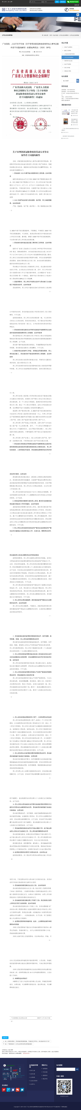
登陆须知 (63, 1)
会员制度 (32, 1077)
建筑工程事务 (67, 50)
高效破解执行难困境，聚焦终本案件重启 (74, 121)
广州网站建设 (63, 1106)
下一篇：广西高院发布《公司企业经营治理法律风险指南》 (18, 1044)
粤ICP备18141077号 (49, 1106)
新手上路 (32, 1070)
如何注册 (32, 1074)
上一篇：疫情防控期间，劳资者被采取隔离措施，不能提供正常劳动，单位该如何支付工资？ (26, 1041)
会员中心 (32, 1084)
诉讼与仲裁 (66, 67)
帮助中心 (45, 1065)
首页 (51, 35)
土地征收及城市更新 (69, 54)
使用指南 (44, 1068)
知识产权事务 (67, 64)
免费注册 (76, 5)
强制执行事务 (67, 71)
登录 (57, 1)
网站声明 (44, 1078)
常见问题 (44, 1072)
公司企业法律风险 (74, 35)
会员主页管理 (33, 1080)
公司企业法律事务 (63, 35)
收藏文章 (5, 1037)
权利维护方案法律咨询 (68, 136)
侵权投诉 (44, 1075)
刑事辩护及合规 (67, 60)
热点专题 (55, 35)
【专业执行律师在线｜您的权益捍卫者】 (74, 111)
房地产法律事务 (67, 47)
